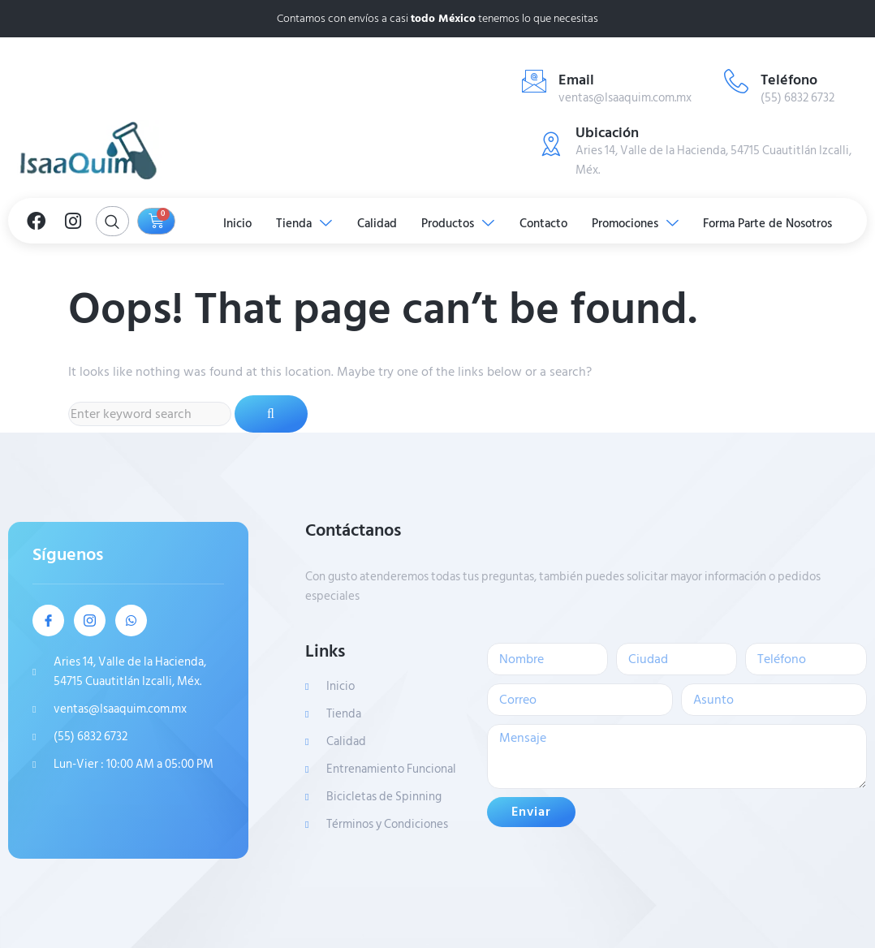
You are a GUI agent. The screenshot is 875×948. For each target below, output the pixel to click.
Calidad (376, 223)
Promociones (638, 223)
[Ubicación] (551, 143)
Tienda (302, 223)
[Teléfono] (736, 81)
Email (576, 80)
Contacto (545, 223)
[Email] (534, 81)
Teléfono (789, 80)
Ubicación (607, 132)
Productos (458, 223)
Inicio (234, 223)
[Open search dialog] (112, 221)
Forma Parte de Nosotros (772, 223)
